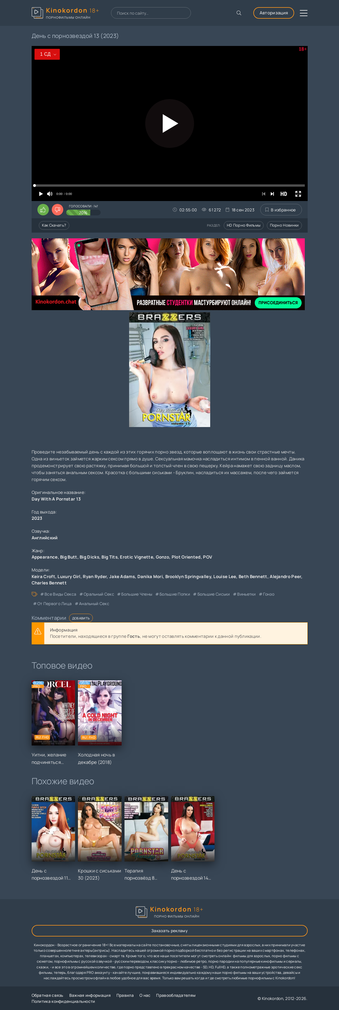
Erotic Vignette (136, 557)
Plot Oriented (186, 557)
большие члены (136, 594)
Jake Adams (122, 576)
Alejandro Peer (285, 576)
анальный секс (94, 603)
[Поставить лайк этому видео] (43, 209)
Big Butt (68, 557)
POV (207, 557)
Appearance (45, 557)
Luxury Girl (69, 576)
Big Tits (109, 557)
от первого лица (54, 603)
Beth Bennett (253, 576)
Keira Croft (43, 576)
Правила (125, 995)
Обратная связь (48, 995)
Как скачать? (54, 225)
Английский (45, 538)
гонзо (268, 594)
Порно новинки (284, 225)
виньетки (246, 594)
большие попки (175, 594)
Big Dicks (89, 557)
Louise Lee (224, 576)
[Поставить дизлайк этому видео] (57, 209)
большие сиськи (214, 594)
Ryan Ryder (95, 576)
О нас (145, 995)
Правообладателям (176, 995)
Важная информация (90, 995)
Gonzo (162, 557)
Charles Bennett (49, 583)
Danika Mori (150, 576)
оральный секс (99, 594)
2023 (37, 518)
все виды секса (60, 594)
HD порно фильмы (244, 225)
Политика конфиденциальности (63, 1001)
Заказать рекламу (169, 930)
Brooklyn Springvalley (188, 576)
